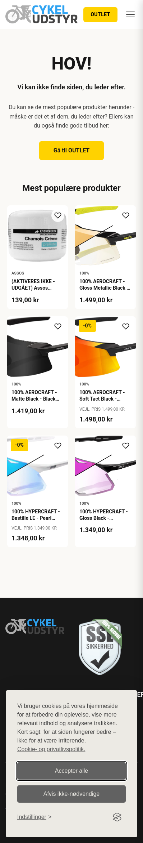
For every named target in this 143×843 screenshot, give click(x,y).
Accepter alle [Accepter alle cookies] (71, 771)
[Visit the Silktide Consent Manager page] (117, 817)
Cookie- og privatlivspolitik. (51, 749)
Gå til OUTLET (72, 150)
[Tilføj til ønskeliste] (57, 215)
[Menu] (130, 14)
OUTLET (100, 14)
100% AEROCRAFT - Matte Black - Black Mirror (34, 398)
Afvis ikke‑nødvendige (71, 794)
